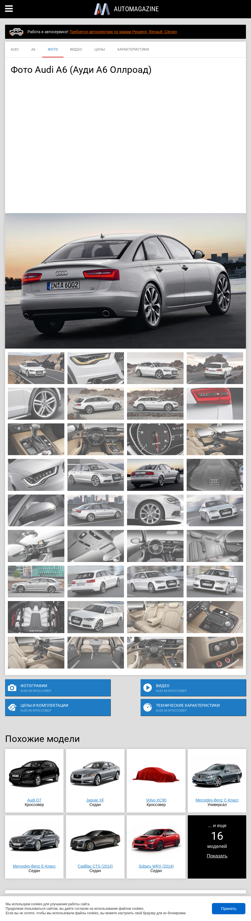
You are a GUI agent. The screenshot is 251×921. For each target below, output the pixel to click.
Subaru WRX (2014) (156, 850)
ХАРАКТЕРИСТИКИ (133, 49)
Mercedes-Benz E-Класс (34, 850)
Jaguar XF (95, 784)
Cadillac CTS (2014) (95, 850)
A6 (33, 49)
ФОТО (53, 49)
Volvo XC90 (156, 784)
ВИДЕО (76, 49)
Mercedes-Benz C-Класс (217, 784)
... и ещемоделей (217, 825)
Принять (228, 908)
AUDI (14, 49)
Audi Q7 (34, 784)
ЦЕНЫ (99, 49)
